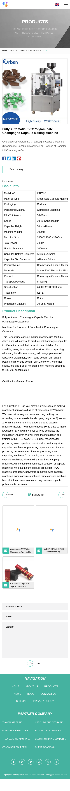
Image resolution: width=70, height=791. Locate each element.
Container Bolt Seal (14, 747)
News (17, 694)
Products (13, 50)
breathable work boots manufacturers (17, 731)
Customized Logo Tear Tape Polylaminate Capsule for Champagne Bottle (20, 585)
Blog (30, 694)
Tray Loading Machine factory (15, 740)
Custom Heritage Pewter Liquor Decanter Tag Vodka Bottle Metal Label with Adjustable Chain (54, 551)
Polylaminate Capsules (29, 50)
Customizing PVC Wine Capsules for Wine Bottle (20, 550)
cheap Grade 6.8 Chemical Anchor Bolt (48, 748)
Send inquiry (16, 169)
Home (4, 50)
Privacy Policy (43, 701)
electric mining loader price (49, 740)
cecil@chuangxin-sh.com (56, 775)
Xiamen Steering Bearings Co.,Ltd (12, 723)
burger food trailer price (48, 731)
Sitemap (21, 701)
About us (31, 686)
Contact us (48, 694)
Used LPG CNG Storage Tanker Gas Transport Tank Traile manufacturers (49, 723)
